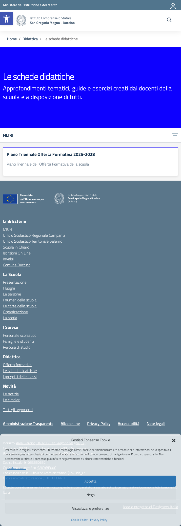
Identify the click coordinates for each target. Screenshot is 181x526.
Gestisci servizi (16, 468)
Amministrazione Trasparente (28, 423)
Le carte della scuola (20, 306)
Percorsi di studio (16, 347)
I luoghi (9, 288)
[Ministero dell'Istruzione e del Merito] (30, 4)
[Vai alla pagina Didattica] (30, 39)
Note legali (156, 423)
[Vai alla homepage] (21, 20)
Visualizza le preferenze (90, 508)
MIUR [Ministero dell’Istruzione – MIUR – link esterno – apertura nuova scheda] (7, 229)
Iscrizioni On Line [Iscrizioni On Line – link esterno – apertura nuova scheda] (17, 253)
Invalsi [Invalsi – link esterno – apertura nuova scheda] (8, 259)
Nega (90, 495)
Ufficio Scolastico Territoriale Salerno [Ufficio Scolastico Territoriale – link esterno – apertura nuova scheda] (32, 241)
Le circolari (11, 400)
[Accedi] (173, 5)
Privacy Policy (98, 519)
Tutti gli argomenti (18, 410)
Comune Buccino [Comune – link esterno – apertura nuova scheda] (16, 265)
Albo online (70, 423)
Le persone (12, 294)
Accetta (90, 481)
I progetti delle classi (20, 376)
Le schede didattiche (20, 371)
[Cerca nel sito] (169, 20)
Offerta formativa (17, 365)
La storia (10, 318)
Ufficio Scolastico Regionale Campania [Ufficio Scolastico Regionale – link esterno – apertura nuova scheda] (34, 235)
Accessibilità (128, 423)
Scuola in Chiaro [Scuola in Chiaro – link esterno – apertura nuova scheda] (16, 247)
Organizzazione (15, 312)
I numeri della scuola (20, 300)
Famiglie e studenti (18, 341)
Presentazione (14, 282)
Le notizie (11, 394)
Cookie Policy (79, 519)
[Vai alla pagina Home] (12, 39)
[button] (6, 18)
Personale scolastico (19, 335)
